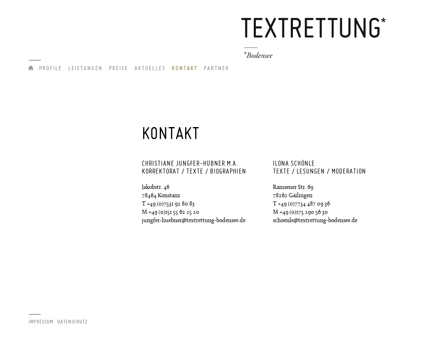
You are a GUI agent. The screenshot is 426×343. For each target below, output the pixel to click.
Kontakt (185, 68)
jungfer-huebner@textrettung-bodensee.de (193, 221)
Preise (118, 68)
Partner (216, 68)
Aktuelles (150, 68)
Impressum (41, 321)
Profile (50, 68)
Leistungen (85, 68)
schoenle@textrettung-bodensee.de (315, 221)
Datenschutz (72, 321)
